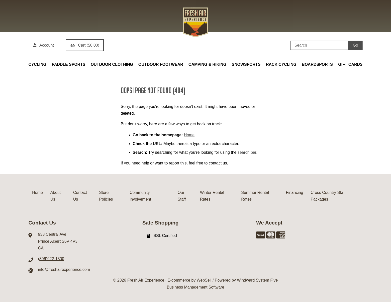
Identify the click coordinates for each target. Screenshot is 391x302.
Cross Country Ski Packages (327, 195)
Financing (294, 192)
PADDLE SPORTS (68, 64)
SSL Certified (162, 235)
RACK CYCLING (281, 64)
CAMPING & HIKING (207, 64)
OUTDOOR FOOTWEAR (160, 64)
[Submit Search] (355, 45)
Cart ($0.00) (84, 45)
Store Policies (106, 195)
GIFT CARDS (350, 64)
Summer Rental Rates (255, 195)
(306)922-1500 (51, 259)
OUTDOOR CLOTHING (112, 64)
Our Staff (182, 195)
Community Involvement (140, 195)
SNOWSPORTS (246, 64)
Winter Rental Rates (212, 195)
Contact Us (80, 195)
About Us (55, 195)
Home (189, 135)
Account (43, 45)
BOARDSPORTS (317, 64)
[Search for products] (319, 45)
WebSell (204, 280)
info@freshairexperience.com (64, 269)
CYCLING (37, 64)
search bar (247, 152)
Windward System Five (257, 280)
